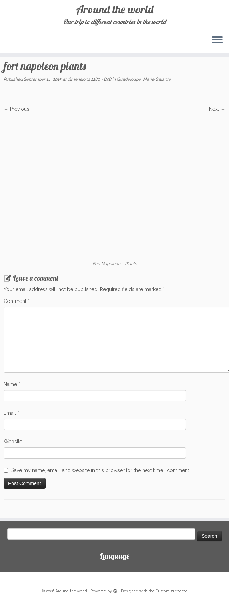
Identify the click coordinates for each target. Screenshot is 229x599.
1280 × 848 (100, 79)
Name (12, 384)
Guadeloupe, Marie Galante (143, 79)
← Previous (16, 109)
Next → (217, 109)
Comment (17, 301)
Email (11, 413)
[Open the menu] (217, 40)
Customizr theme (171, 591)
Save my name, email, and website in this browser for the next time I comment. (100, 470)
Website (13, 441)
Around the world (114, 9)
